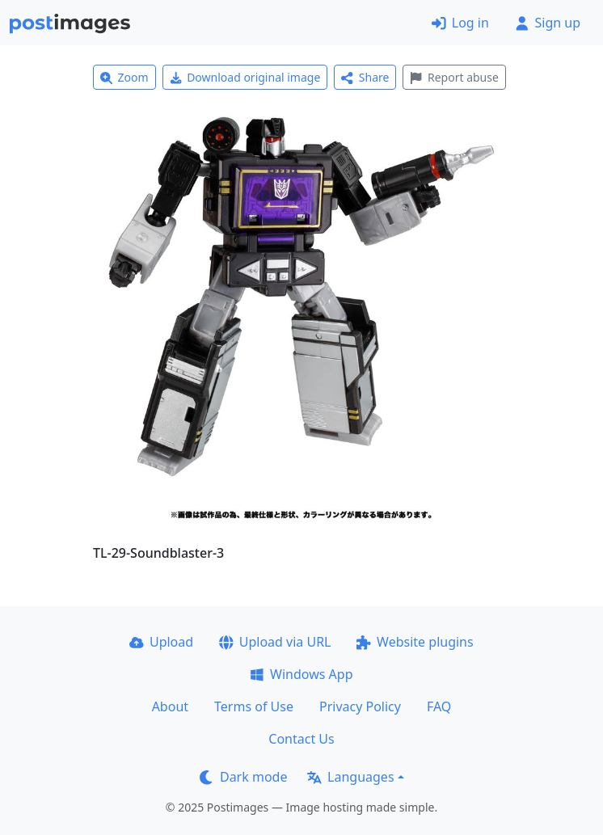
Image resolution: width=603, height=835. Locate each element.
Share (365, 77)
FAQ (439, 706)
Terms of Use (253, 706)
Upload (161, 642)
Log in (460, 23)
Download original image (245, 77)
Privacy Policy (360, 706)
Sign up (547, 23)
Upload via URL (275, 642)
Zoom (124, 77)
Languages (350, 777)
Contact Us (301, 739)
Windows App (301, 674)
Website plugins (414, 642)
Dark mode (243, 777)
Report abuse (454, 77)
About (170, 706)
